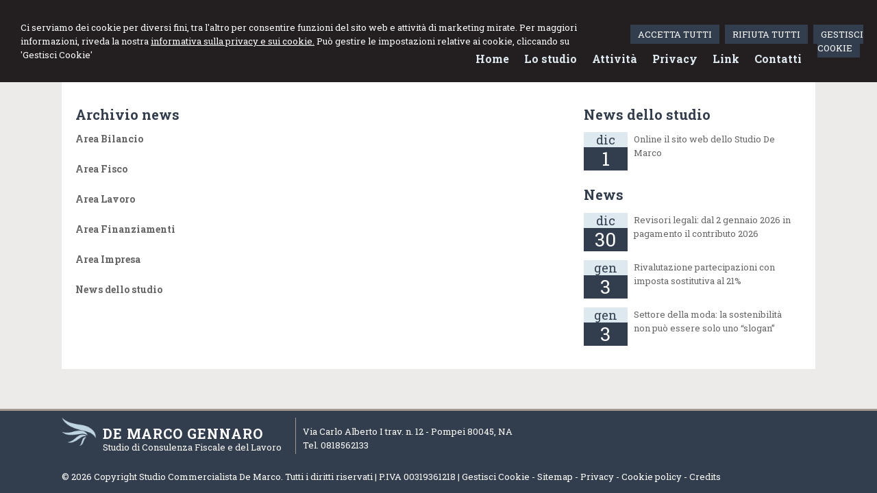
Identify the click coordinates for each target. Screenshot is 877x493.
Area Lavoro (105, 198)
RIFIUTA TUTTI (766, 34)
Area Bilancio (109, 138)
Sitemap (555, 476)
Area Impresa (107, 259)
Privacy (597, 476)
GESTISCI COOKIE (840, 41)
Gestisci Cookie (496, 476)
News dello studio (118, 289)
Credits (705, 476)
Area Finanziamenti (125, 229)
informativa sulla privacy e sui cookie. (232, 41)
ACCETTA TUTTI (675, 34)
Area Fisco (101, 168)
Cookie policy (651, 476)
